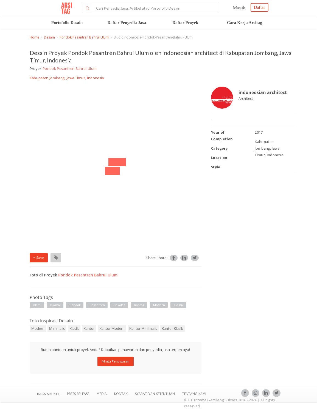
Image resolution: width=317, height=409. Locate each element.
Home (34, 37)
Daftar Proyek (185, 22)
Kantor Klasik (172, 328)
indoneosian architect (263, 92)
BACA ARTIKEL (48, 394)
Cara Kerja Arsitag (244, 22)
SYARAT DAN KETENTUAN (155, 393)
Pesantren (97, 305)
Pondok (75, 305)
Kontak (121, 393)
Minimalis (57, 328)
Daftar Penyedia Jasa (127, 22)
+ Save (38, 257)
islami (37, 305)
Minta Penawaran (116, 361)
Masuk (239, 8)
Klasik (74, 328)
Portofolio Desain (67, 22)
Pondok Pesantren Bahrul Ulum (84, 37)
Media (102, 393)
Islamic (55, 305)
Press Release (78, 393)
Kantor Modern (112, 328)
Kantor (139, 305)
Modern (159, 305)
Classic (179, 305)
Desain (49, 37)
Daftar (259, 7)
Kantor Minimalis (143, 328)
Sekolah (119, 305)
